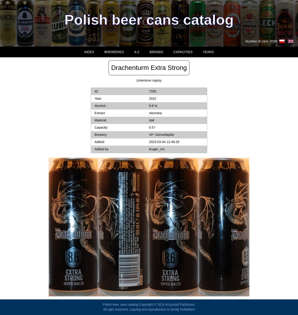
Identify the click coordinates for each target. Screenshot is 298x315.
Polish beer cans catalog (149, 20)
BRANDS (156, 52)
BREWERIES (114, 52)
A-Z (136, 52)
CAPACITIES (183, 52)
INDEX (89, 52)
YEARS (208, 52)
